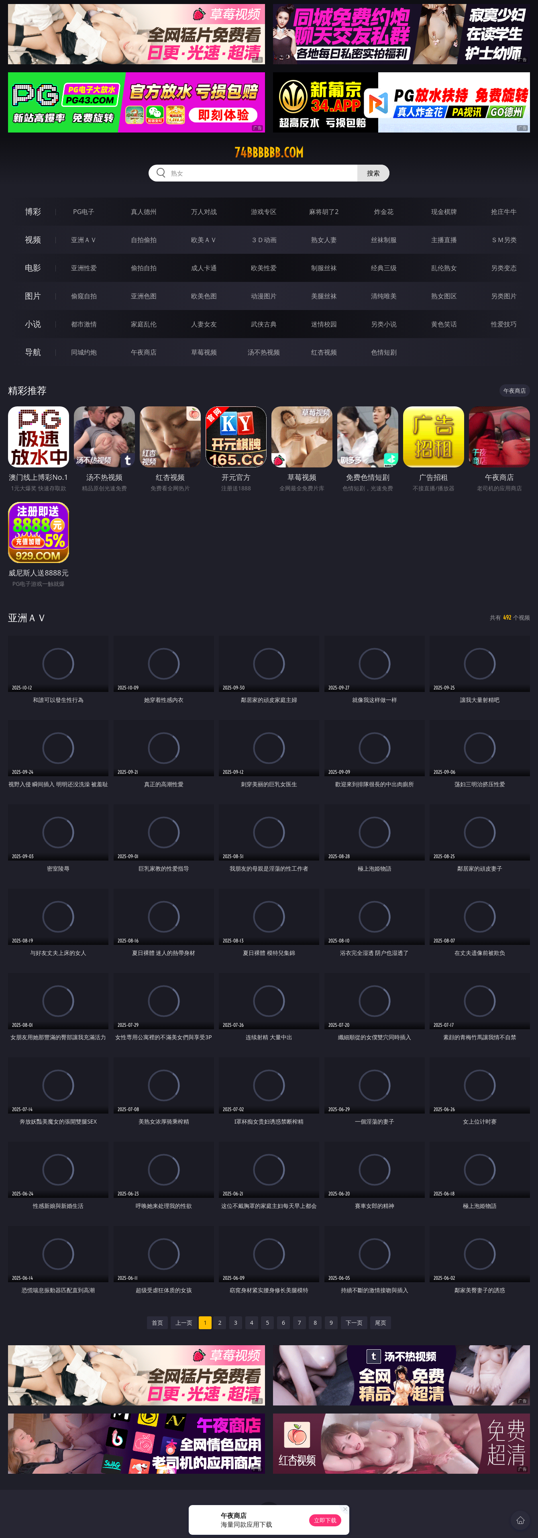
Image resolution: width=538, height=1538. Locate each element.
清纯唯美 (384, 296)
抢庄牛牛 (504, 211)
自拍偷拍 (144, 239)
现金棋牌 (444, 211)
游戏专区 (264, 211)
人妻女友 (204, 324)
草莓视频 (204, 352)
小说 (33, 323)
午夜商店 (144, 352)
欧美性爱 (264, 267)
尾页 (380, 1322)
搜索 (373, 173)
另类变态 (504, 267)
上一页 (183, 1322)
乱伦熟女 (444, 267)
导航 (33, 352)
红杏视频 (324, 352)
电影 (33, 267)
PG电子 (83, 211)
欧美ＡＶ (204, 239)
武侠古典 (264, 324)
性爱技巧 (504, 324)
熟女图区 (444, 296)
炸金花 (383, 211)
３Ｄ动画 (264, 239)
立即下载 (325, 1520)
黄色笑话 (444, 324)
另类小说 (384, 324)
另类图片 (504, 296)
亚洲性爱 (84, 267)
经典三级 (384, 267)
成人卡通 (204, 267)
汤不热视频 (264, 352)
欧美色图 (204, 296)
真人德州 (144, 211)
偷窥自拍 (84, 296)
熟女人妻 (324, 239)
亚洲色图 (144, 296)
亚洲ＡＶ (84, 239)
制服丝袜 (324, 267)
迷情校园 (324, 324)
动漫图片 (264, 296)
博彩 (33, 211)
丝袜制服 (384, 239)
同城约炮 (84, 352)
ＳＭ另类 (504, 239)
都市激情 (84, 324)
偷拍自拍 (144, 267)
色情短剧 (384, 352)
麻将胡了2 (323, 211)
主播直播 (444, 239)
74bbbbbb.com (269, 153)
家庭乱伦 (144, 324)
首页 (157, 1322)
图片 (33, 295)
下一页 (354, 1322)
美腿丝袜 (324, 296)
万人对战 (204, 211)
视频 (33, 239)
